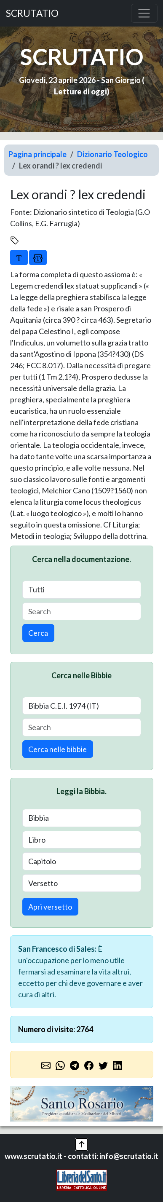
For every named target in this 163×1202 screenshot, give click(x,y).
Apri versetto (50, 906)
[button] (81, 1143)
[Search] (81, 611)
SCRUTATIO (32, 13)
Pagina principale (37, 154)
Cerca (38, 632)
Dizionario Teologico (112, 154)
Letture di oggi (80, 91)
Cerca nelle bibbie (57, 749)
